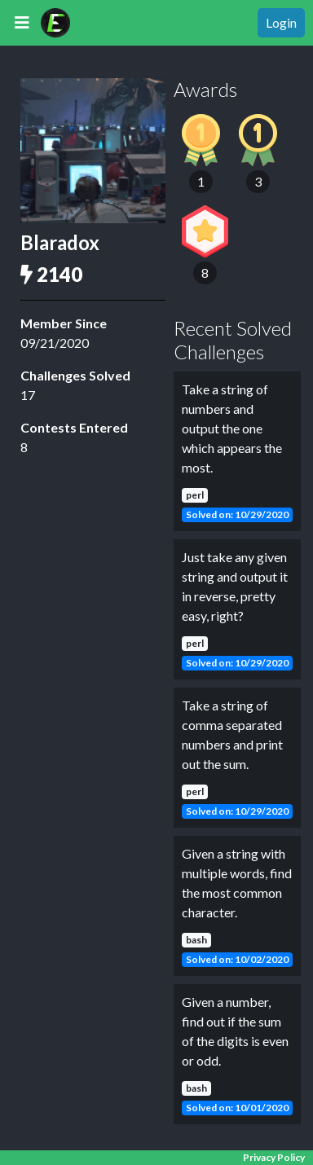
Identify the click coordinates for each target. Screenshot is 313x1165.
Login (281, 22)
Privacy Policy (274, 1157)
